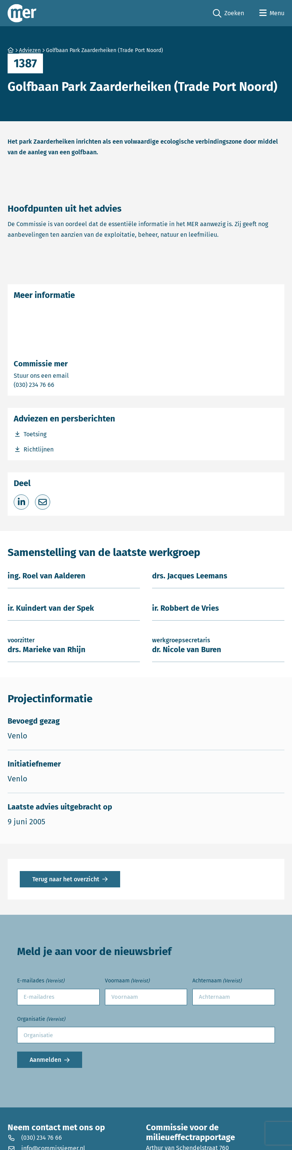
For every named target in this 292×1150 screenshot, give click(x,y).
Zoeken (228, 13)
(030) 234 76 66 (60, 384)
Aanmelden (45, 1059)
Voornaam (127, 981)
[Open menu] (271, 13)
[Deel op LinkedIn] (21, 502)
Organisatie (41, 1019)
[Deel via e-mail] (42, 502)
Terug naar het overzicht (65, 879)
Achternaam (216, 981)
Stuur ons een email (71, 375)
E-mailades (40, 981)
